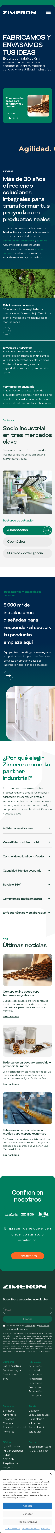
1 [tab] (10, 118)
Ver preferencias (27, 1521)
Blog (5, 1378)
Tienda (32, 1406)
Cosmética (29, 542)
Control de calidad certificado (23, 856)
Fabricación (35, 1362)
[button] (50, 1473)
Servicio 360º (12, 885)
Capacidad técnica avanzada (22, 871)
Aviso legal (45, 1529)
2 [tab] (13, 118)
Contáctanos (27, 1256)
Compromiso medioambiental (22, 899)
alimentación (11, 240)
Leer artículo (11, 1016)
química (42, 240)
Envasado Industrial (14, 1427)
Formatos (8, 1431)
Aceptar (27, 1505)
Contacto (34, 1442)
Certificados (10, 1374)
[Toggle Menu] (48, 12)
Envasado (8, 1406)
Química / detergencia (29, 553)
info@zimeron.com (40, 1446)
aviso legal (30, 1326)
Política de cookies (12, 1529)
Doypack (34, 1410)
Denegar (27, 1513)
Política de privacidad (30, 1529)
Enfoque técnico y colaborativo (24, 913)
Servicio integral (12, 1370)
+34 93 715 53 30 (38, 1451)
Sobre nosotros (12, 1366)
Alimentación (29, 530)
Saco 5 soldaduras (39, 1414)
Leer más (10, 113)
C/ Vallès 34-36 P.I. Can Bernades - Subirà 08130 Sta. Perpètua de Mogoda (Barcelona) (14, 1459)
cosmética (27, 240)
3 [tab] (17, 118)
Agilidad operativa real (18, 828)
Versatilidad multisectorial (21, 842)
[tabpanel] (27, 105)
